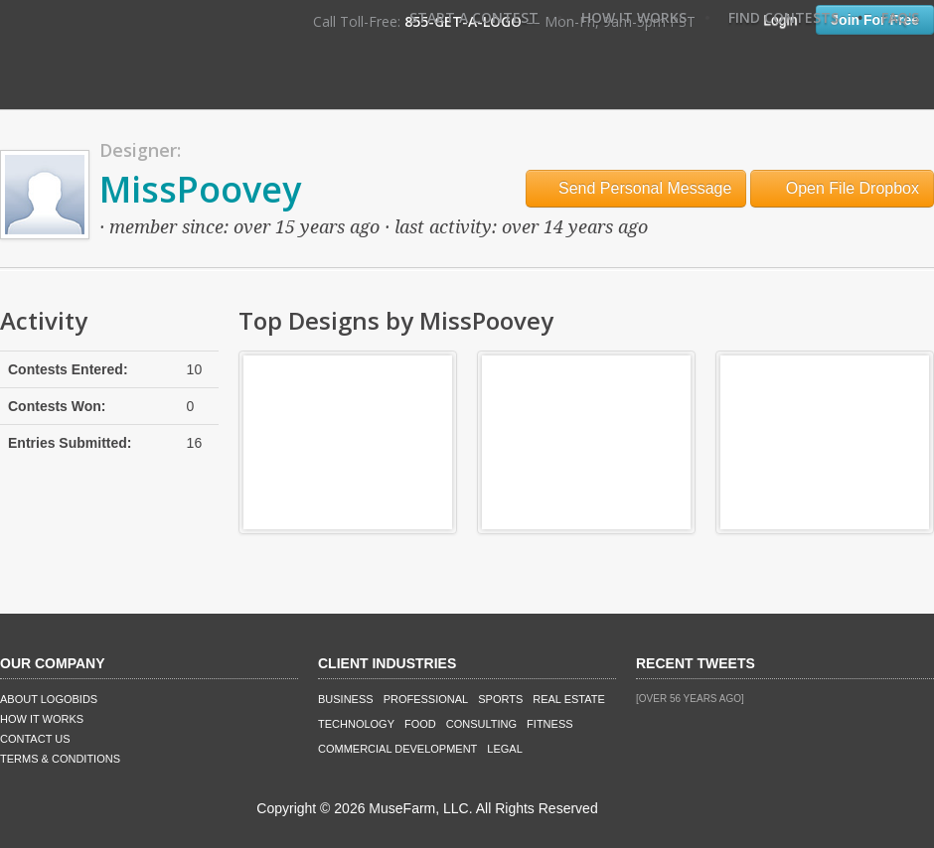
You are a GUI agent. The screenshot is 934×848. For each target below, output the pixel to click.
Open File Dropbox (842, 188)
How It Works (634, 17)
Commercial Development (397, 749)
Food (420, 724)
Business (346, 699)
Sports (500, 699)
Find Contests (783, 17)
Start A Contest (474, 17)
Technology (356, 724)
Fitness (549, 724)
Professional (426, 699)
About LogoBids (48, 699)
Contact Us (35, 739)
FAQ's (900, 17)
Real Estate (569, 699)
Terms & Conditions (60, 759)
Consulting (481, 724)
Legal (504, 749)
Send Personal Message (636, 188)
